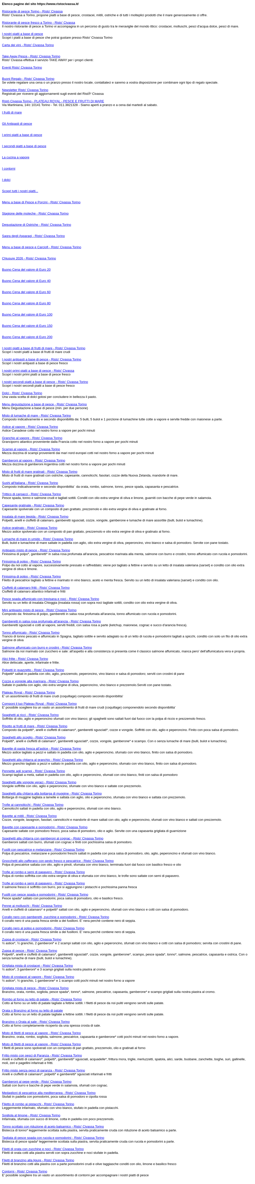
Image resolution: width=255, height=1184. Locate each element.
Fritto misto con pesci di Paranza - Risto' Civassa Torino (42, 1055)
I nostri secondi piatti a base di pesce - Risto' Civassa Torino (45, 382)
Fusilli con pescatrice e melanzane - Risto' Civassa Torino (43, 849)
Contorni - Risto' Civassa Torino (24, 1171)
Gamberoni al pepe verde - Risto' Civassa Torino (36, 1081)
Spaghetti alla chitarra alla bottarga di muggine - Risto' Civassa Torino (52, 793)
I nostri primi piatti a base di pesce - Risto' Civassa (38, 370)
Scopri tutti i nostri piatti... (20, 191)
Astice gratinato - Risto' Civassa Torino (29, 528)
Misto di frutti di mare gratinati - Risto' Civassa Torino (39, 472)
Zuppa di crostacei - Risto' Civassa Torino (32, 939)
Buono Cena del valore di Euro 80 (26, 303)
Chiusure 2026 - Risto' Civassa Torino (29, 258)
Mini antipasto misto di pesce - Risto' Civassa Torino (39, 610)
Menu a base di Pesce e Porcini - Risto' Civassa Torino (41, 202)
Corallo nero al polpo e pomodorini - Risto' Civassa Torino (43, 928)
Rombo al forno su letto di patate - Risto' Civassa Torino (42, 999)
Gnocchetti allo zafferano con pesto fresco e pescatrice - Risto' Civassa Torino (58, 861)
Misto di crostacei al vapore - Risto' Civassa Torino (38, 977)
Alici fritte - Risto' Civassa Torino (25, 659)
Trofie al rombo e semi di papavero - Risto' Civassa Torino (43, 872)
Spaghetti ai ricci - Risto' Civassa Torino (30, 715)
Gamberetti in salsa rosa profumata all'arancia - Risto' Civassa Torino (51, 621)
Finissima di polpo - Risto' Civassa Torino (31, 561)
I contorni (8, 168)
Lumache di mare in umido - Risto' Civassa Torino (37, 539)
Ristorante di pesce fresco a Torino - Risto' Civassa (38, 22)
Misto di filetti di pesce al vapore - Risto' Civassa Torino (41, 1033)
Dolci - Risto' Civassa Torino (22, 393)
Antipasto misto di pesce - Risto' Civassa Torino (36, 550)
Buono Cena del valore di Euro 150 (27, 326)
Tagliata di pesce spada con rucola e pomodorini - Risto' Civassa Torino (53, 1138)
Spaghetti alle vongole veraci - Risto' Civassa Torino (39, 782)
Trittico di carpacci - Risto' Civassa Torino (31, 494)
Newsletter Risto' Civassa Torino (25, 90)
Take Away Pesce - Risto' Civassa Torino (31, 56)
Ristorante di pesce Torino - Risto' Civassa (32, 11)
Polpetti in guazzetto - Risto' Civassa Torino (33, 670)
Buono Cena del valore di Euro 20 (26, 269)
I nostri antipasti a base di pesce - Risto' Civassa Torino (41, 359)
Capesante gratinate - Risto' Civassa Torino (33, 505)
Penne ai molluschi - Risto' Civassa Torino (32, 906)
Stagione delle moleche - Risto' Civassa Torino (35, 213)
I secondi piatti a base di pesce (24, 146)
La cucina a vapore (15, 157)
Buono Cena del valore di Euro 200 (27, 337)
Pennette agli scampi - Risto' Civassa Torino (33, 771)
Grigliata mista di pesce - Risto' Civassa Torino (35, 988)
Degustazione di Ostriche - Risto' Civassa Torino (36, 225)
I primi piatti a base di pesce (22, 135)
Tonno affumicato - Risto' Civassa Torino (31, 632)
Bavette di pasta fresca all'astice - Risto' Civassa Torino (41, 748)
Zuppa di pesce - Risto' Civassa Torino (29, 950)
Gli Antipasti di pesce (17, 123)
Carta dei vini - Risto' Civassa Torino (28, 45)
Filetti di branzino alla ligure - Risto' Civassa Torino (38, 1160)
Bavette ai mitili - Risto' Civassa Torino (29, 816)
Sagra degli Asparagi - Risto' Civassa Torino (33, 236)
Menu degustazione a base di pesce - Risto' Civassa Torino (44, 404)
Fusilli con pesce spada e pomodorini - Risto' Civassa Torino (45, 894)
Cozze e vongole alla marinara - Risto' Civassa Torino (40, 681)
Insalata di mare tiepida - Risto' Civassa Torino (35, 516)
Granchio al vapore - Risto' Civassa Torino (32, 438)
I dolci (6, 180)
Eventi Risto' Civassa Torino (22, 67)
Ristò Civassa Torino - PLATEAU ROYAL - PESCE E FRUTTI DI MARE (53, 101)
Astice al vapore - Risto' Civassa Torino (30, 427)
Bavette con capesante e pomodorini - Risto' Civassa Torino (44, 827)
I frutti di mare (12, 112)
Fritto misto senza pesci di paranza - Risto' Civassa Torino (43, 1070)
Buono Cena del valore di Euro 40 (26, 281)
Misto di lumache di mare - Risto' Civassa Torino (36, 415)
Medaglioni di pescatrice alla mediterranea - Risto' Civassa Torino (49, 1093)
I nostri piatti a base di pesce (22, 34)
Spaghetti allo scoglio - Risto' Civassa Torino (33, 737)
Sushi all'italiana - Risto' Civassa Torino (30, 483)
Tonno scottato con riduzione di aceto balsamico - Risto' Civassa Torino (53, 1126)
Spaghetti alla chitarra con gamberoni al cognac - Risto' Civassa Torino (52, 838)
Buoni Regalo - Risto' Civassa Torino (28, 79)
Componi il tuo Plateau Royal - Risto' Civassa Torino (39, 704)
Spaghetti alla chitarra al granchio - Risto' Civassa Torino (42, 760)
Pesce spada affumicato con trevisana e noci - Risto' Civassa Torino (50, 599)
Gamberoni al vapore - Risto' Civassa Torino (33, 460)
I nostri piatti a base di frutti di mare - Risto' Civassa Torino (43, 348)
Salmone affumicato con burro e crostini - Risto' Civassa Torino (47, 647)
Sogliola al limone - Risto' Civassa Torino (31, 1115)
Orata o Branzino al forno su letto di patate (32, 1010)
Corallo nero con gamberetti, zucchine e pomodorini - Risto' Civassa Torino (55, 917)
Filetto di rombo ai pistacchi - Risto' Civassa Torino (38, 1104)
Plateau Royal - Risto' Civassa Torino (28, 692)
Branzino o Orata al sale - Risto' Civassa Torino (36, 1022)
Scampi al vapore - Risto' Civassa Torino (31, 449)
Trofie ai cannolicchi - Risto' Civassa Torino (33, 805)
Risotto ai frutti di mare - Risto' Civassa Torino (34, 726)
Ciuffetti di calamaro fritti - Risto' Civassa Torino (35, 588)
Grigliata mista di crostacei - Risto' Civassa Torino (37, 965)
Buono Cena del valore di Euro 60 (26, 292)
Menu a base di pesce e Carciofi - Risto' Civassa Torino (41, 247)
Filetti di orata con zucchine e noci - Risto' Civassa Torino (43, 1149)
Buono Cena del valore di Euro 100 (27, 314)
